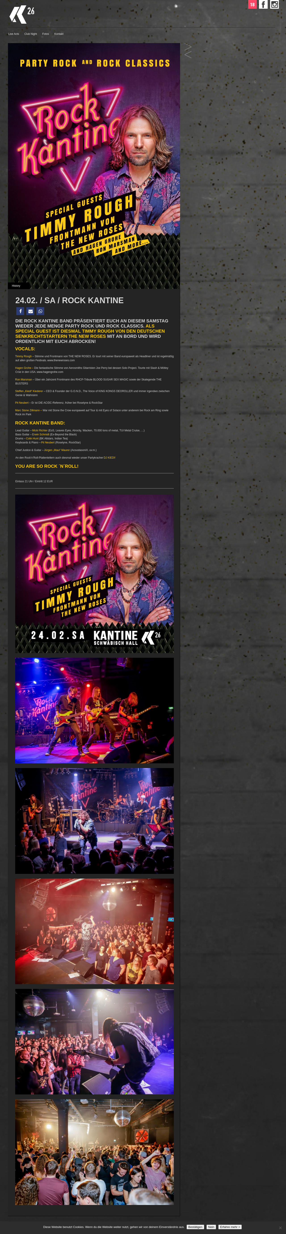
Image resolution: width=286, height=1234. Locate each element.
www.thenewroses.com (61, 360)
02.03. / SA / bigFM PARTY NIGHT (188, 55)
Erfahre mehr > (230, 1227)
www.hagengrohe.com (50, 372)
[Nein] (280, 1228)
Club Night (30, 33)
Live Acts (13, 33)
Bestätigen (195, 1227)
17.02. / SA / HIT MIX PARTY (188, 47)
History (16, 285)
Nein (211, 1227)
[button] (20, 311)
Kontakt (58, 33)
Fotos (45, 33)
